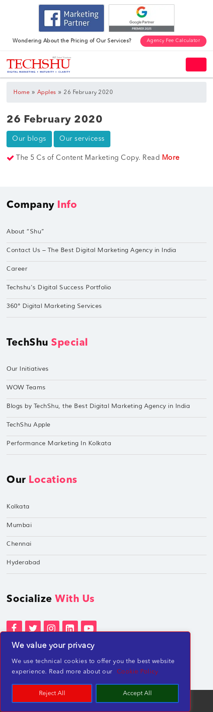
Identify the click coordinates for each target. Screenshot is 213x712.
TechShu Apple (28, 424)
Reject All (52, 693)
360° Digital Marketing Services (54, 306)
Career (16, 268)
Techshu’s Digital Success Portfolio (58, 287)
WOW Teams (26, 387)
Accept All (137, 693)
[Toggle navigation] (196, 64)
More (171, 158)
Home (21, 92)
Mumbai (19, 525)
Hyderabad (23, 562)
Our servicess (82, 139)
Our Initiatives (27, 368)
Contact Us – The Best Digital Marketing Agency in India (91, 250)
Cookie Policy (137, 672)
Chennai (19, 543)
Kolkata (18, 506)
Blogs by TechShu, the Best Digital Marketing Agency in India (98, 406)
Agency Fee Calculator (173, 41)
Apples (46, 92)
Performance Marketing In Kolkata (58, 443)
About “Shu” (25, 231)
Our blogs (29, 139)
